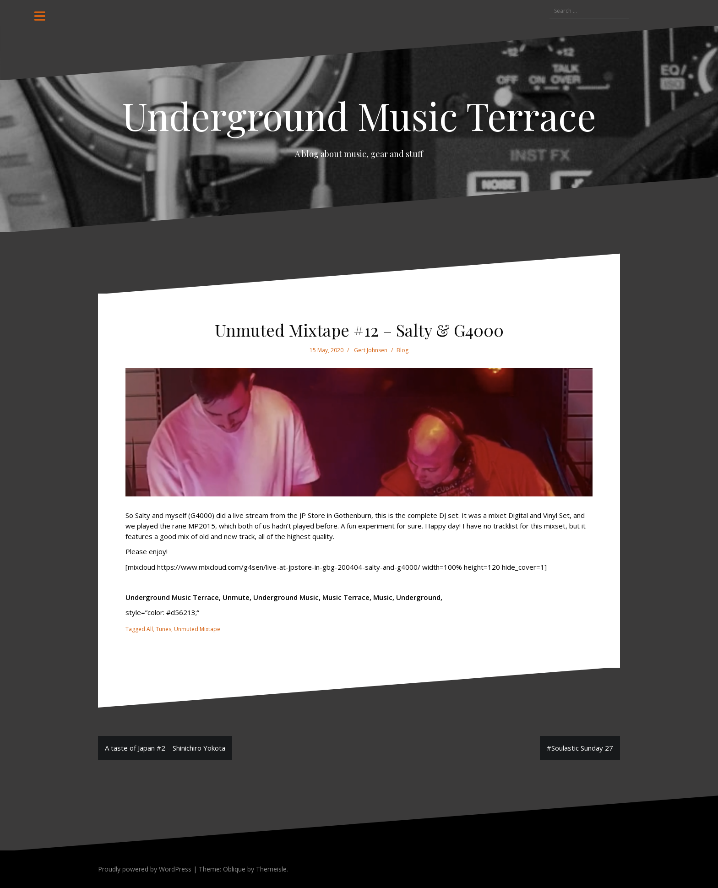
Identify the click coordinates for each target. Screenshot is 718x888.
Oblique (234, 869)
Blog (402, 350)
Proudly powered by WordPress (144, 869)
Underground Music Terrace (359, 115)
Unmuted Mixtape (197, 629)
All (150, 629)
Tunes (163, 629)
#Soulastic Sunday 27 (580, 747)
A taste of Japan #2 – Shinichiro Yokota (165, 747)
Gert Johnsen (370, 350)
